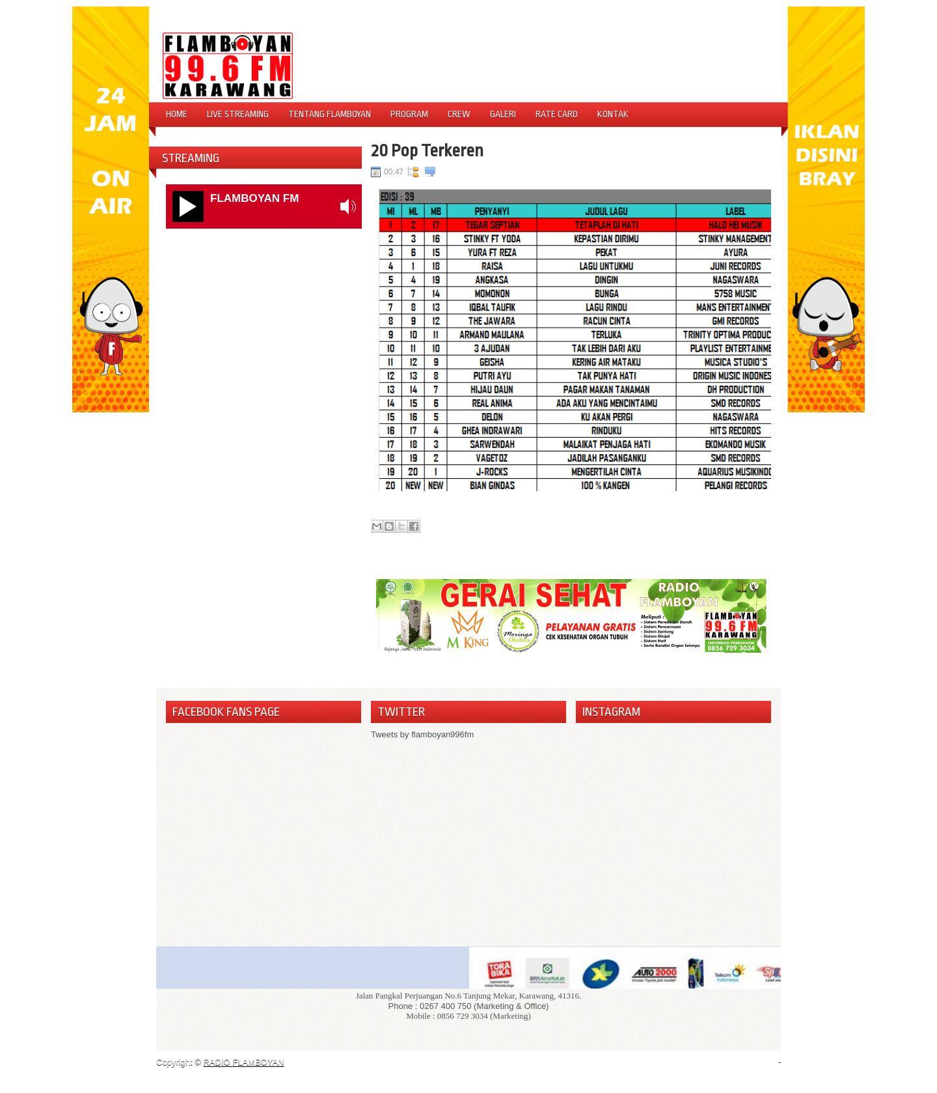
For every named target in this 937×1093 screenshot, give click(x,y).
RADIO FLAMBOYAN (243, 1062)
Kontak (613, 114)
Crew (459, 114)
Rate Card (557, 114)
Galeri (503, 114)
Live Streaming (238, 114)
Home (176, 114)
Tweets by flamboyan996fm (422, 734)
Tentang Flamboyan (329, 114)
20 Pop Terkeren (427, 150)
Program (409, 114)
